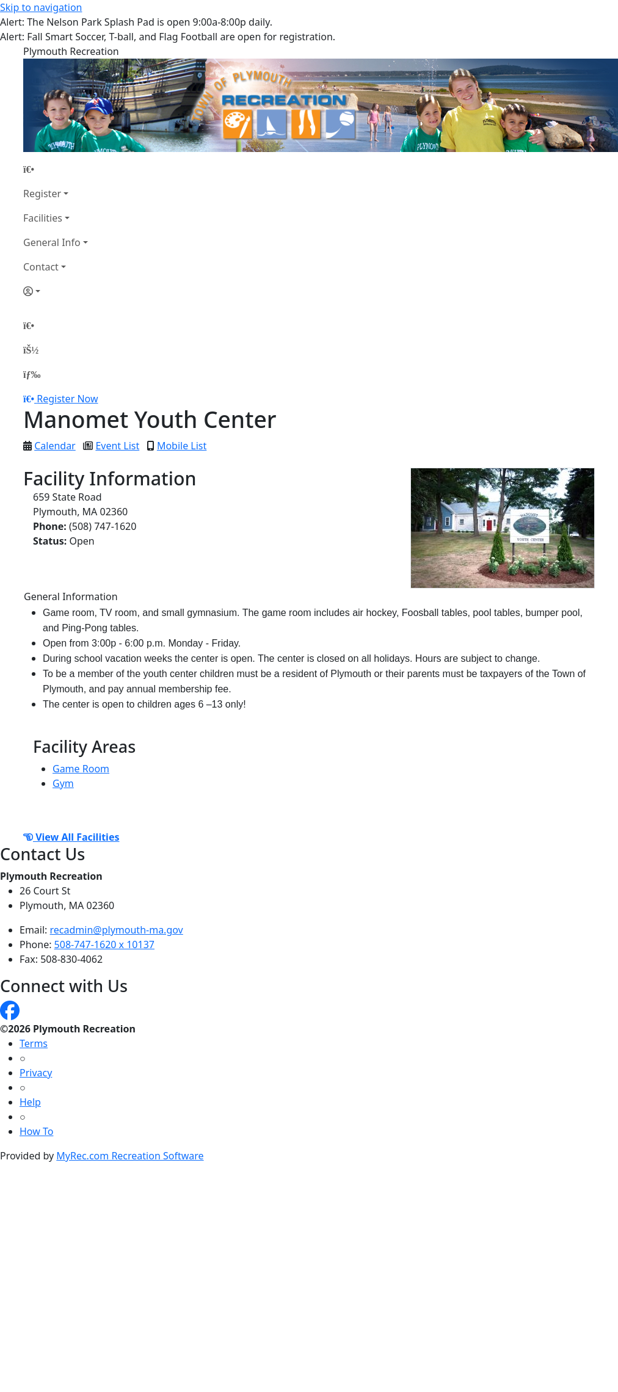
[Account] (55, 291)
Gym (63, 783)
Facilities (42, 218)
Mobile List (181, 445)
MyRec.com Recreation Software (129, 1155)
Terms (34, 1043)
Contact (41, 267)
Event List (117, 445)
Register (42, 193)
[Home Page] (55, 169)
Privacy (36, 1072)
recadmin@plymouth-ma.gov (116, 930)
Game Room (81, 768)
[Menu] (31, 374)
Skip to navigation (41, 7)
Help (30, 1102)
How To (36, 1131)
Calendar (55, 445)
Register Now (67, 398)
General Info (52, 242)
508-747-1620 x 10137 (104, 944)
